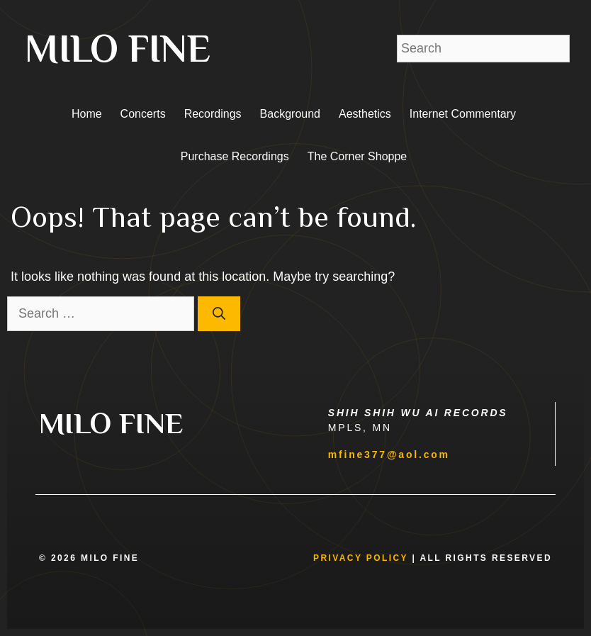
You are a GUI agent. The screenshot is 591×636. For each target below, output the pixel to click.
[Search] (219, 313)
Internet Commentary (463, 114)
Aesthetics (365, 114)
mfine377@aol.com (389, 454)
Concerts (143, 114)
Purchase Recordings (235, 156)
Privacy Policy (360, 558)
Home (87, 114)
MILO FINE (117, 48)
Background (290, 114)
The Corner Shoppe (357, 156)
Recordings (213, 114)
